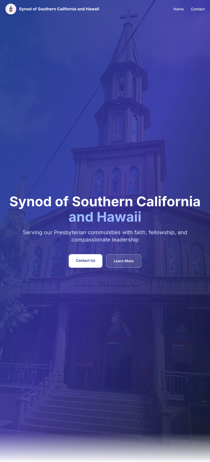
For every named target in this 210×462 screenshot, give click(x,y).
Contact (198, 9)
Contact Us (85, 260)
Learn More (124, 261)
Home (179, 9)
